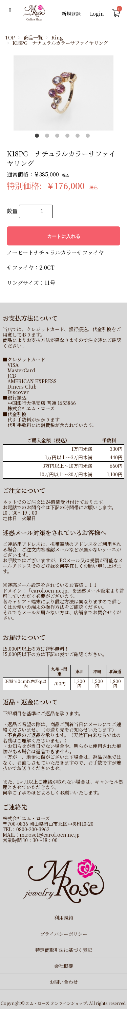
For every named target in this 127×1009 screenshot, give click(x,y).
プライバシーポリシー (63, 933)
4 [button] (68, 137)
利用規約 (63, 917)
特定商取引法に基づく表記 (63, 949)
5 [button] (79, 137)
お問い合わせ (63, 981)
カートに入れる (63, 236)
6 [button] (89, 137)
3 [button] (58, 137)
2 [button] (48, 137)
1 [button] (38, 137)
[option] (63, 93)
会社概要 (63, 965)
